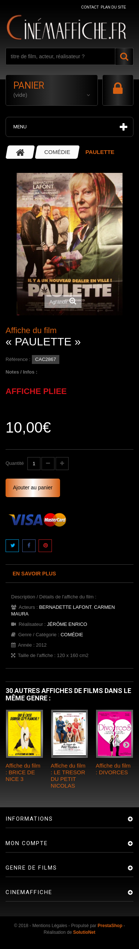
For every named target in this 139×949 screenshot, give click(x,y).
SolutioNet (84, 932)
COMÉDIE (71, 634)
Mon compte (27, 843)
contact (90, 7)
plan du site (113, 7)
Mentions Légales (49, 925)
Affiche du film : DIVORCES (113, 768)
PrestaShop (109, 925)
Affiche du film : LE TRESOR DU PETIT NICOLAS (68, 775)
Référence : (18, 359)
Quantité (15, 463)
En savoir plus (34, 574)
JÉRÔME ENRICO (67, 624)
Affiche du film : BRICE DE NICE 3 (23, 772)
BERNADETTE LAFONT (65, 607)
